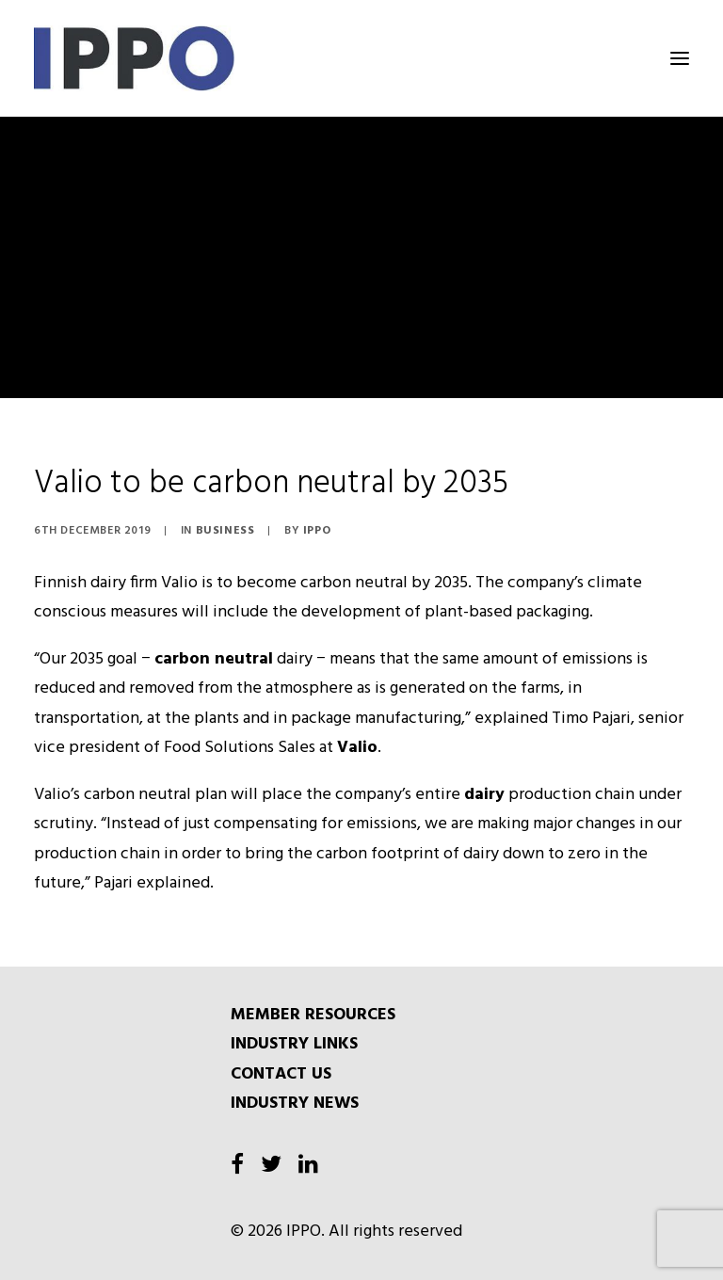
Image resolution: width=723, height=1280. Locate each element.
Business (225, 530)
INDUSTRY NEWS (295, 1103)
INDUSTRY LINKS (294, 1044)
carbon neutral (213, 659)
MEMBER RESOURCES (313, 1015)
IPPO (316, 530)
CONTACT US (281, 1074)
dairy (484, 794)
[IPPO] (222, 58)
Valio (357, 747)
